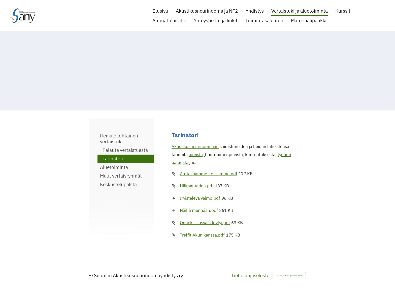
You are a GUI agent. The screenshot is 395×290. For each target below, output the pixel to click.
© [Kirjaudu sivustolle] (91, 275)
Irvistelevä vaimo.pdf (200, 198)
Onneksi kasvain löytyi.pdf (205, 222)
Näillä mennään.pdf (199, 210)
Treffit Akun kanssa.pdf (202, 235)
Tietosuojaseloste (250, 275)
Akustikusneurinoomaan (195, 146)
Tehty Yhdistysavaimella (289, 275)
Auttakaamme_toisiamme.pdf (208, 174)
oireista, (197, 154)
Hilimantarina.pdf (197, 186)
